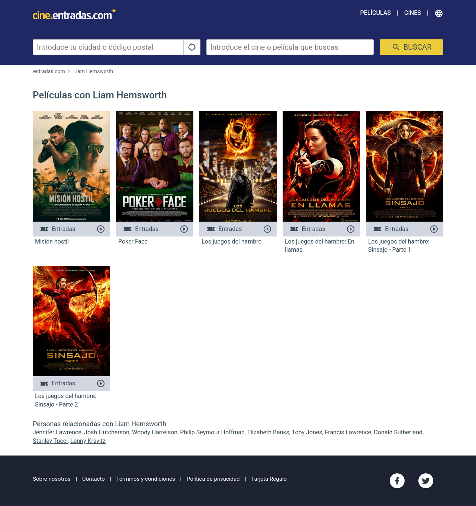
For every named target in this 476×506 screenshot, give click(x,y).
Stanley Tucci (50, 440)
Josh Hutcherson (106, 432)
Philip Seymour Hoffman (212, 432)
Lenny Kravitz (88, 440)
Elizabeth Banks (268, 432)
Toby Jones (307, 432)
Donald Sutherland (398, 432)
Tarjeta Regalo (269, 479)
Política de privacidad (213, 479)
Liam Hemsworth (93, 71)
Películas (375, 12)
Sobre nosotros (52, 479)
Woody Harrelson (154, 432)
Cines (412, 12)
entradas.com (49, 71)
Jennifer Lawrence (57, 432)
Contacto (93, 479)
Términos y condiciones (145, 479)
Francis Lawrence (348, 432)
